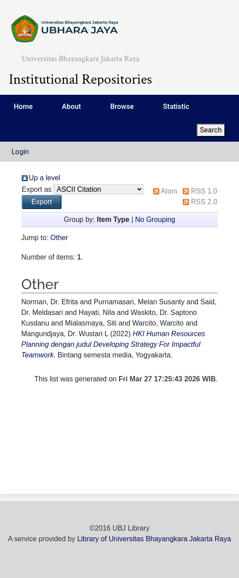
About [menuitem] (71, 106)
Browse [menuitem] (122, 106)
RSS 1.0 (204, 191)
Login (20, 151)
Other (59, 237)
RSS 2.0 (204, 202)
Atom (169, 191)
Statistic (176, 106)
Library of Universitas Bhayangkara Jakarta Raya (154, 539)
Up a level (44, 178)
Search (211, 130)
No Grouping (155, 219)
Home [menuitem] (23, 106)
